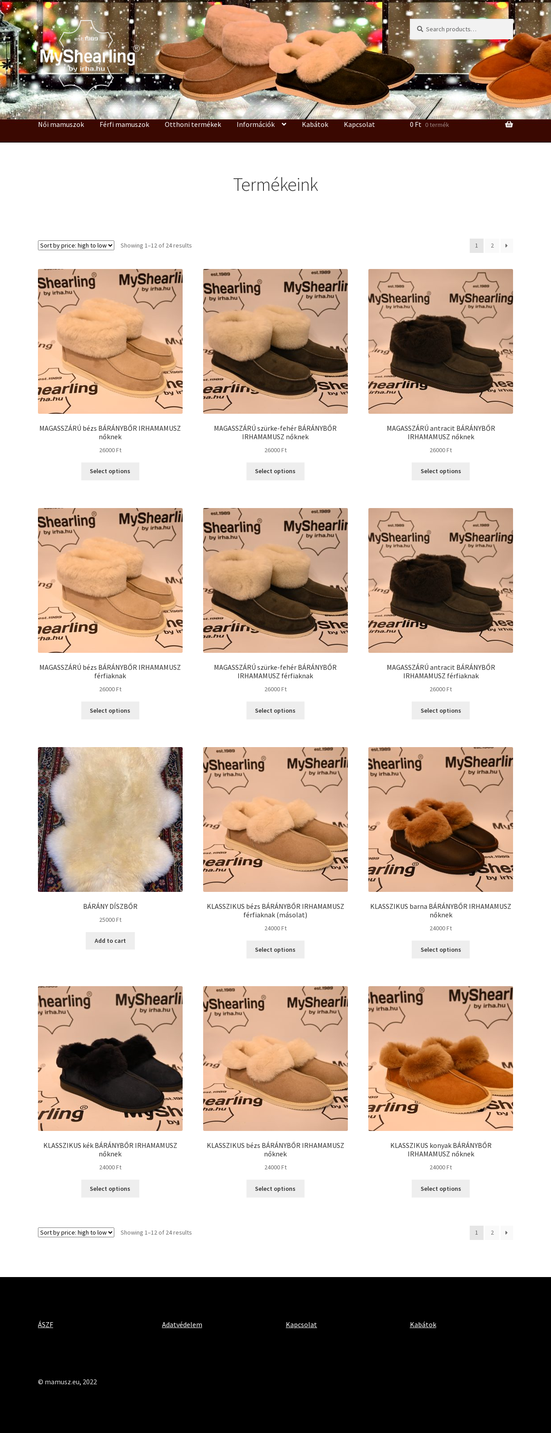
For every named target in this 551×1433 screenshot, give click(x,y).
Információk (256, 124)
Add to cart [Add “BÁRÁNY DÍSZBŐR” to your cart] (110, 941)
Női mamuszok (61, 124)
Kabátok (315, 124)
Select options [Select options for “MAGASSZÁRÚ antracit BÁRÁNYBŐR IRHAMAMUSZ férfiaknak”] (441, 710)
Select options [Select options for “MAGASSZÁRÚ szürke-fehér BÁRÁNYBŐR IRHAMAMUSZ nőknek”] (275, 471)
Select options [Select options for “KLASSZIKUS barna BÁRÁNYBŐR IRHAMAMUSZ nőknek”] (441, 950)
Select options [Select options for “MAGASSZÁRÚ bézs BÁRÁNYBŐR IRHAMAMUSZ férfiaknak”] (110, 710)
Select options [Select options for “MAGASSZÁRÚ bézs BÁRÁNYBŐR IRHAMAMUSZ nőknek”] (110, 471)
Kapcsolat (359, 124)
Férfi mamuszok (124, 124)
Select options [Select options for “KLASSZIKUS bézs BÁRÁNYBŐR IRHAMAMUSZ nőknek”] (275, 1189)
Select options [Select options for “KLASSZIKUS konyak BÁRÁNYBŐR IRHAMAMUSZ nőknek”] (441, 1189)
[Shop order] (76, 245)
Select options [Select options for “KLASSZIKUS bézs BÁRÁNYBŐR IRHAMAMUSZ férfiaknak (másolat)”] (275, 950)
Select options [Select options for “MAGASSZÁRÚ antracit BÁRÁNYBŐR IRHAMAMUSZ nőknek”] (441, 471)
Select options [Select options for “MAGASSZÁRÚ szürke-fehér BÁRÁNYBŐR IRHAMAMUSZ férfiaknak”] (275, 710)
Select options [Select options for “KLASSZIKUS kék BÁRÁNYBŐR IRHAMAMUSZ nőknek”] (110, 1189)
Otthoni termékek (193, 124)
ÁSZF (45, 1324)
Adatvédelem (182, 1324)
